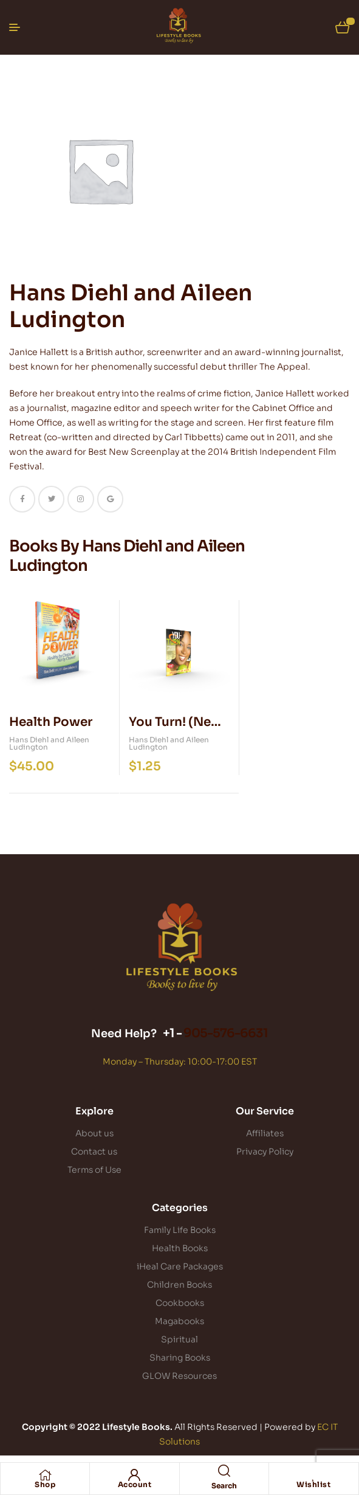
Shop (45, 1484)
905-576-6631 (225, 1033)
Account (135, 1484)
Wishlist (313, 1484)
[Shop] (45, 1475)
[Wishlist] (313, 1475)
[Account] (134, 1475)
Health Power (50, 722)
